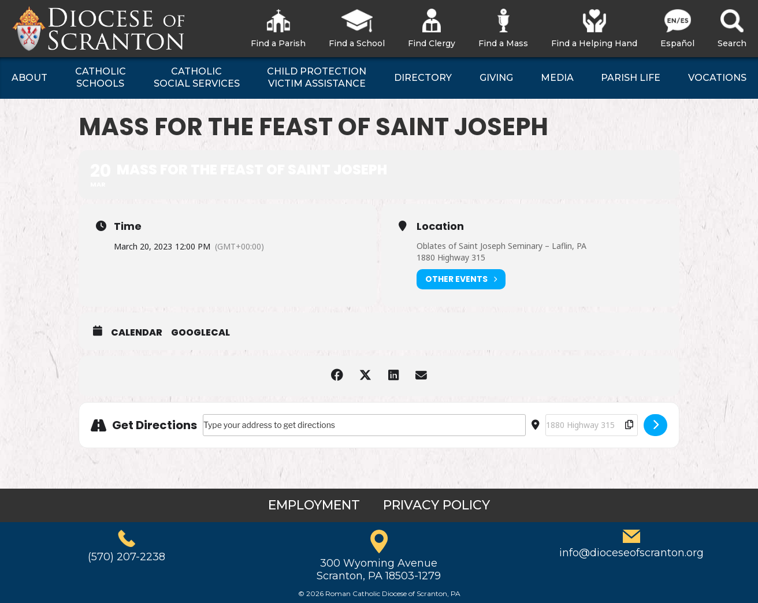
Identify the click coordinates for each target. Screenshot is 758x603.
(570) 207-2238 (126, 556)
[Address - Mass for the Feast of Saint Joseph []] (364, 425)
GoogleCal (200, 332)
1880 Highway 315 (451, 257)
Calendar (136, 332)
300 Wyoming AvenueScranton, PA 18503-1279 (379, 569)
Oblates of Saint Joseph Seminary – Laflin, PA (501, 245)
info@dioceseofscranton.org (631, 552)
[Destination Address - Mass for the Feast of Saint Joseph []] (591, 425)
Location (440, 226)
